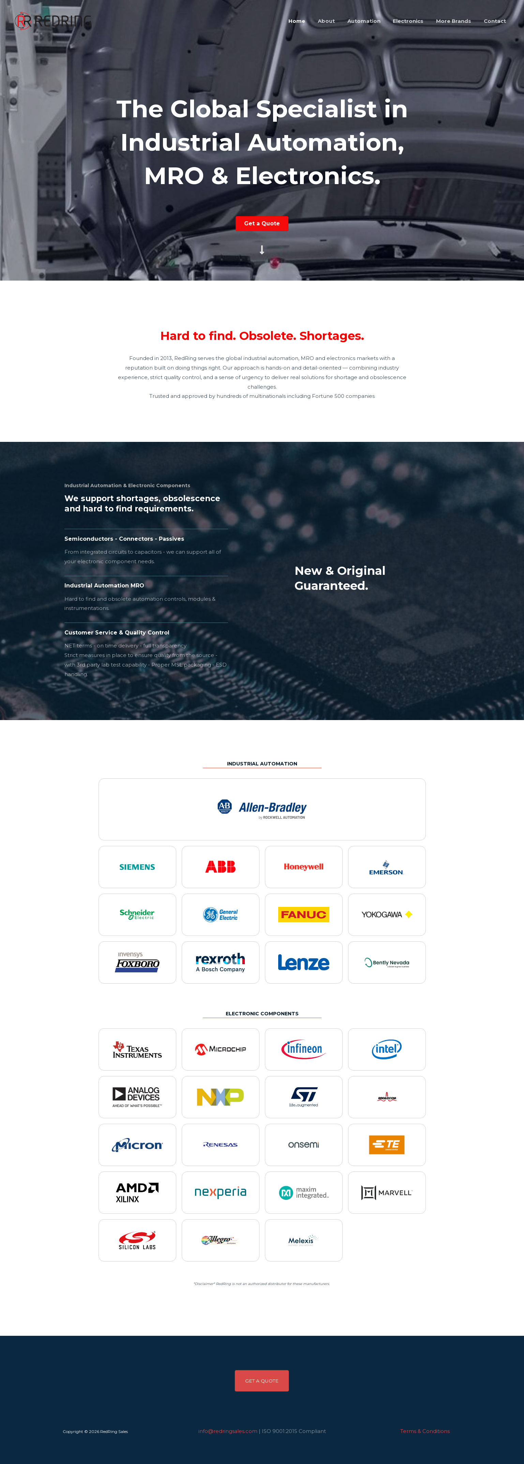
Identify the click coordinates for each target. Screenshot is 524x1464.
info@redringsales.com (227, 1431)
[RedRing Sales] (52, 20)
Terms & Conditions (425, 1431)
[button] (261, 1381)
